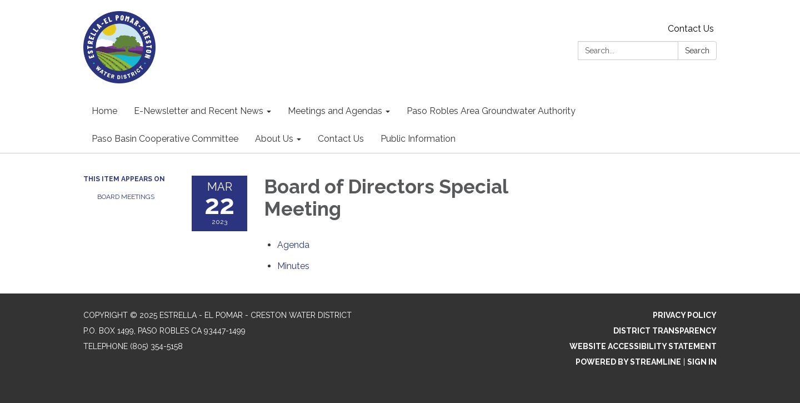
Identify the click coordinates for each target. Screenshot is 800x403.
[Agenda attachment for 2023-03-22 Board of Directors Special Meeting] (293, 245)
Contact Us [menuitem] (341, 138)
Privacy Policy (685, 315)
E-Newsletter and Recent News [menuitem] (198, 111)
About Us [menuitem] (274, 138)
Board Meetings (125, 197)
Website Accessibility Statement (643, 346)
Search (697, 50)
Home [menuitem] (104, 111)
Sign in (702, 361)
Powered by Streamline (628, 361)
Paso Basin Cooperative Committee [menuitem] (165, 138)
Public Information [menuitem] (418, 138)
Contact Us (691, 28)
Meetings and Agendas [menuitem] (335, 111)
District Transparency (665, 330)
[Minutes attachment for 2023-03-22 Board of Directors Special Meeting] (293, 266)
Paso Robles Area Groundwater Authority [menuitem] (491, 111)
